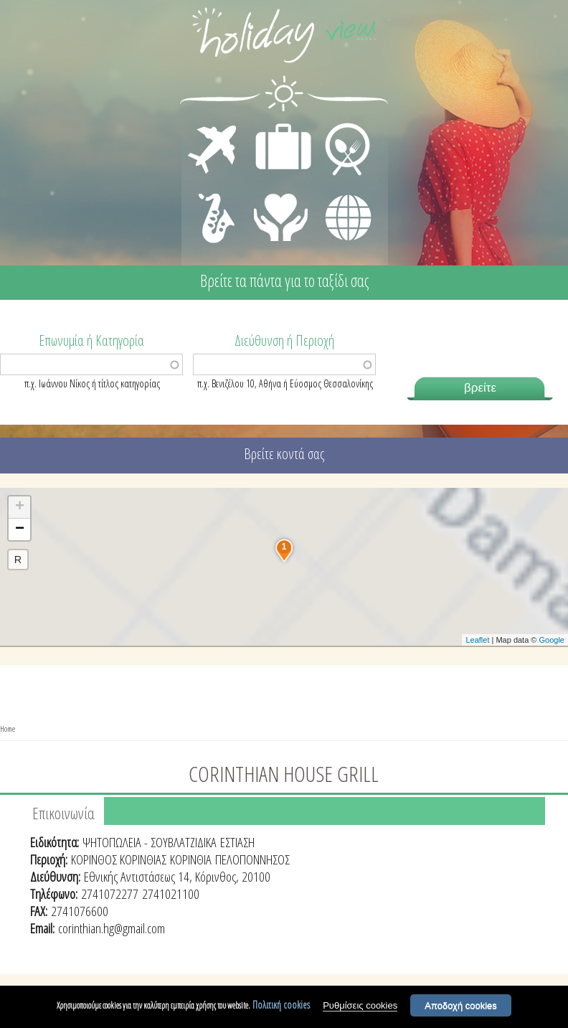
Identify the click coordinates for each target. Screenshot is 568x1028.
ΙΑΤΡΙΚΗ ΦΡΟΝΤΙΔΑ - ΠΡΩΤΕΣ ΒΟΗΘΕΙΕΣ (281, 211)
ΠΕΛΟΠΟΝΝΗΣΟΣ (252, 859)
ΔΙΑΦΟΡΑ (340, 190)
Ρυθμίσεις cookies (360, 1005)
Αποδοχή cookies (461, 1005)
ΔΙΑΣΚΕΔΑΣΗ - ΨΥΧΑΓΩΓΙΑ (213, 202)
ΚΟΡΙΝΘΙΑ (191, 859)
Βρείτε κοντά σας (284, 453)
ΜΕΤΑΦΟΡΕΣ (214, 126)
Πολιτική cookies (281, 1005)
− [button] (19, 529)
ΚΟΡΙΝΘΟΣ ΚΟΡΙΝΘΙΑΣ (118, 859)
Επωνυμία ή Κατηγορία (91, 339)
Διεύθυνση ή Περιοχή (284, 339)
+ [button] (19, 507)
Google (551, 640)
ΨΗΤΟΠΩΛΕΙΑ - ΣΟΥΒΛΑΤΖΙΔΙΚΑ (149, 842)
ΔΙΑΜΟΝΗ (275, 126)
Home (7, 728)
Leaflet (477, 640)
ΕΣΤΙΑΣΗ (338, 126)
